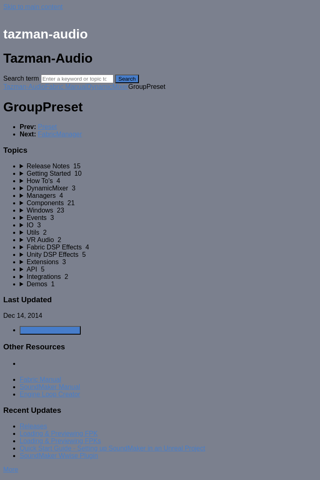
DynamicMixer (107, 86)
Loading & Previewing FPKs (60, 440)
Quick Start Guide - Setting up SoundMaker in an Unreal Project (112, 448)
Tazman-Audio (24, 86)
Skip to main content (33, 6)
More (10, 469)
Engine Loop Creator (50, 394)
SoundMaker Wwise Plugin (59, 455)
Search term (21, 78)
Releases (33, 426)
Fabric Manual (65, 86)
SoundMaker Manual (50, 386)
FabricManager (60, 134)
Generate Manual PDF (50, 330)
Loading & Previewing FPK (59, 433)
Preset (47, 126)
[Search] (77, 79)
